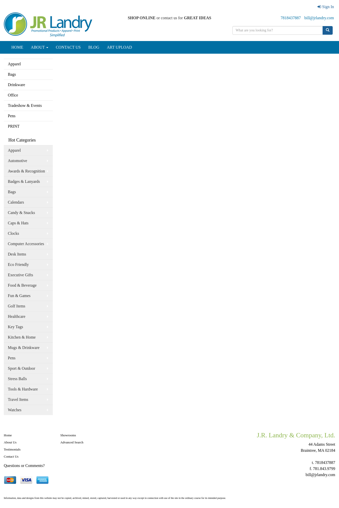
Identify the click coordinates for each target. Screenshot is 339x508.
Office (13, 95)
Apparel (14, 64)
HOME (17, 47)
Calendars (16, 202)
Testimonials (12, 449)
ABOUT (39, 47)
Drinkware (16, 85)
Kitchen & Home (22, 337)
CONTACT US (68, 47)
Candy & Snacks (21, 212)
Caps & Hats (18, 223)
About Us (10, 442)
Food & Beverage (22, 285)
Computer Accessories (26, 244)
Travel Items (18, 399)
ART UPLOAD (119, 47)
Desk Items (17, 254)
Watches (14, 410)
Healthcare (16, 316)
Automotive (17, 161)
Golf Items (16, 306)
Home (8, 435)
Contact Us (11, 456)
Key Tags (15, 327)
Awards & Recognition (26, 171)
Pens (11, 116)
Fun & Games (19, 296)
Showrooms (68, 435)
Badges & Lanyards (24, 181)
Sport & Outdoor (21, 368)
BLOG (93, 47)
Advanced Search (71, 442)
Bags (12, 74)
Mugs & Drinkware (23, 347)
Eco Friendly (18, 264)
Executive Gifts (20, 275)
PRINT (13, 126)
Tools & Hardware (23, 389)
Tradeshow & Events (25, 105)
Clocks (13, 233)
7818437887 (291, 18)
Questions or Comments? (24, 465)
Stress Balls (17, 379)
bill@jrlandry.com (319, 18)
